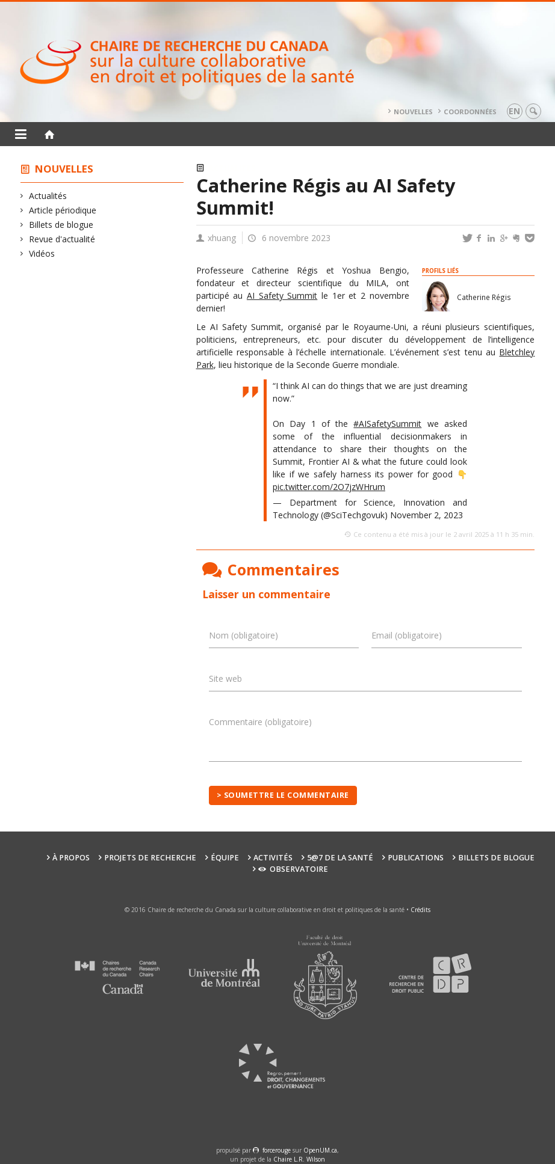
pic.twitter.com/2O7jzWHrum (329, 486)
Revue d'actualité (62, 239)
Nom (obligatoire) (243, 635)
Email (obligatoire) (406, 635)
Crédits (420, 909)
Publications (416, 858)
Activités (273, 858)
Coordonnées (470, 111)
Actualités (48, 195)
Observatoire (292, 869)
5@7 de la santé (340, 858)
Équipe (225, 858)
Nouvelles (413, 111)
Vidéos (42, 253)
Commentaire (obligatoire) (260, 722)
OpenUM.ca (320, 1150)
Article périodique (62, 210)
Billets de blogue (61, 224)
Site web (225, 678)
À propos (71, 858)
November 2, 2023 (426, 515)
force (276, 1150)
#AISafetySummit (387, 423)
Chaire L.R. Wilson (299, 1159)
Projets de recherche (150, 858)
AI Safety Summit (282, 295)
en (514, 111)
